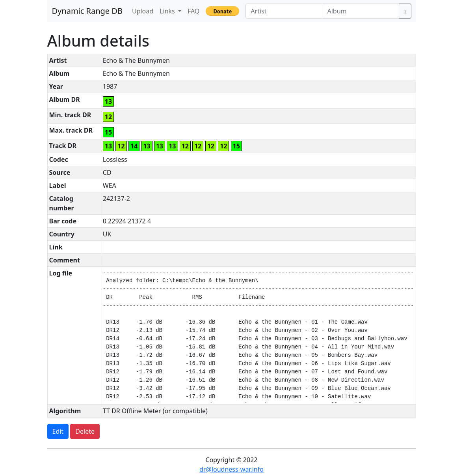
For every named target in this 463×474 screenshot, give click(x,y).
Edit (58, 431)
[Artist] (283, 11)
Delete (85, 431)
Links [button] (168, 11)
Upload (142, 11)
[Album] (360, 11)
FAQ (193, 11)
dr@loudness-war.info (231, 469)
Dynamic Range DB (87, 11)
